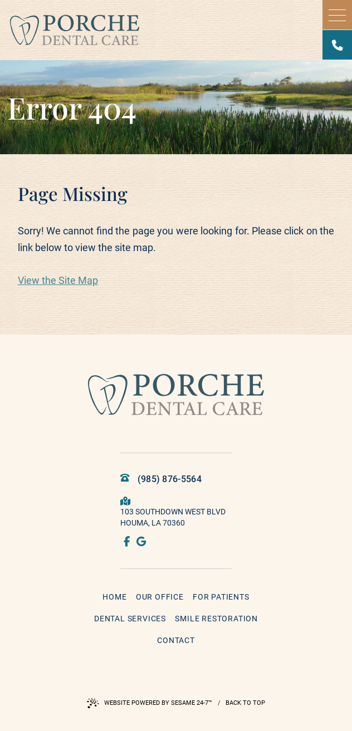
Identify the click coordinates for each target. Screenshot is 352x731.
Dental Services (130, 618)
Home (114, 596)
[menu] (337, 15)
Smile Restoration (216, 618)
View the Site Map (58, 280)
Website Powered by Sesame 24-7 (149, 703)
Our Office (160, 596)
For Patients (221, 596)
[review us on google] (141, 542)
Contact (176, 640)
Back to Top (245, 703)
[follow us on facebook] (127, 542)
